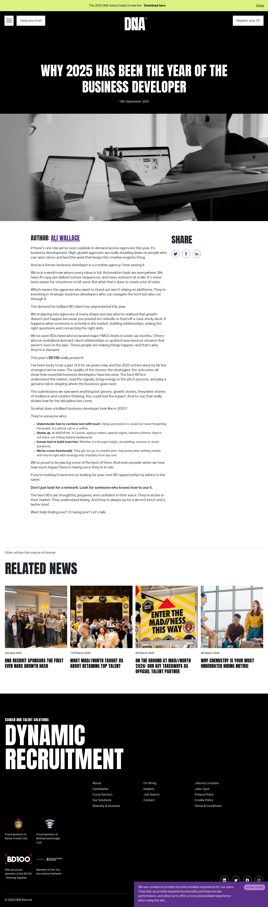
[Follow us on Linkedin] (224, 880)
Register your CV (248, 20)
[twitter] (175, 254)
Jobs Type (202, 789)
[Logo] (136, 23)
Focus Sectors (102, 794)
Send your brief (30, 20)
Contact (149, 800)
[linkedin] (197, 254)
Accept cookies (254, 887)
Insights (148, 789)
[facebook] (186, 254)
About (96, 783)
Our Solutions (101, 800)
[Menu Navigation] (9, 21)
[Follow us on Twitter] (236, 880)
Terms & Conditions (208, 805)
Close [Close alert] (260, 5)
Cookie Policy (204, 800)
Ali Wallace (65, 238)
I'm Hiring (149, 783)
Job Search (151, 794)
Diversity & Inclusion (106, 805)
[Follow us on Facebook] (247, 880)
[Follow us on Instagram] (259, 880)
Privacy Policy (204, 794)
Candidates (100, 789)
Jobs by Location (207, 783)
